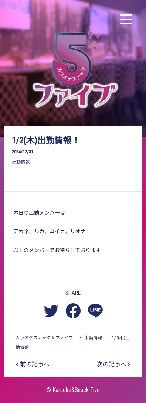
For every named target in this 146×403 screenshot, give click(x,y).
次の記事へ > (113, 364)
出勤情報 (21, 162)
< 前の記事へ (33, 364)
